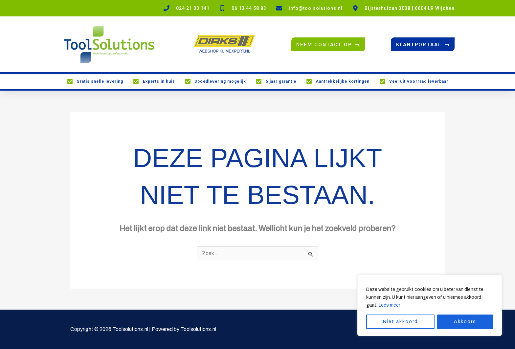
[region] (429, 305)
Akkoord (465, 321)
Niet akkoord (400, 321)
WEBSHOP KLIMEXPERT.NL (224, 51)
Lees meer (389, 305)
